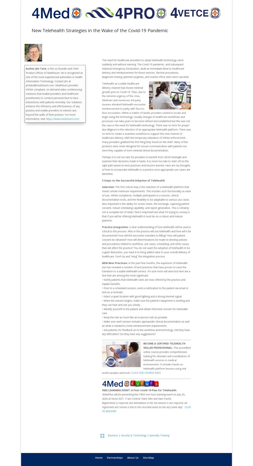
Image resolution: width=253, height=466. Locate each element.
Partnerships (115, 457)
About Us (132, 457)
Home (98, 457)
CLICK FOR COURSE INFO (146, 372)
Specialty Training (159, 435)
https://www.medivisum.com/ (62, 118)
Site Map (148, 457)
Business (113, 435)
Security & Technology (134, 435)
